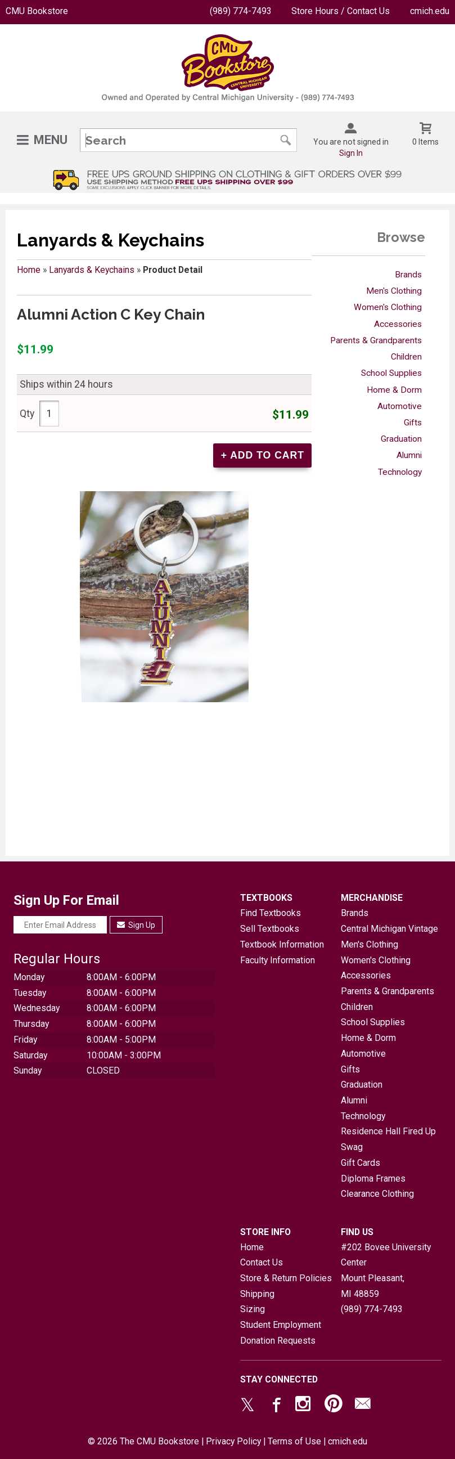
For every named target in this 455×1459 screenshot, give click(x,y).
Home (28, 269)
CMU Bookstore (37, 11)
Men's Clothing (394, 291)
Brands (408, 275)
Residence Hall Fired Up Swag (388, 1139)
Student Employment (280, 1324)
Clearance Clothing (377, 1193)
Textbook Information (282, 944)
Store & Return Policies (286, 1278)
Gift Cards (360, 1162)
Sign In (351, 153)
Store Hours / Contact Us (340, 11)
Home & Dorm (394, 390)
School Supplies (391, 373)
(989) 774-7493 (241, 11)
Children (406, 357)
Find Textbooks (270, 913)
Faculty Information (277, 960)
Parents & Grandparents (376, 340)
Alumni (409, 455)
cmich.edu (429, 11)
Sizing (252, 1309)
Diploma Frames (373, 1178)
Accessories (398, 324)
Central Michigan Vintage (389, 928)
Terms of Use (294, 1441)
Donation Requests (278, 1340)
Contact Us (261, 1262)
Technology (400, 472)
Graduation (401, 439)
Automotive (399, 406)
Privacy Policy (233, 1441)
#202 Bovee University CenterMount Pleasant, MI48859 (386, 1270)
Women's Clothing (388, 307)
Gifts (413, 423)
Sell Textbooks (269, 928)
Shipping (257, 1294)
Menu (50, 140)
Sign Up (136, 925)
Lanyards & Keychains (91, 269)
